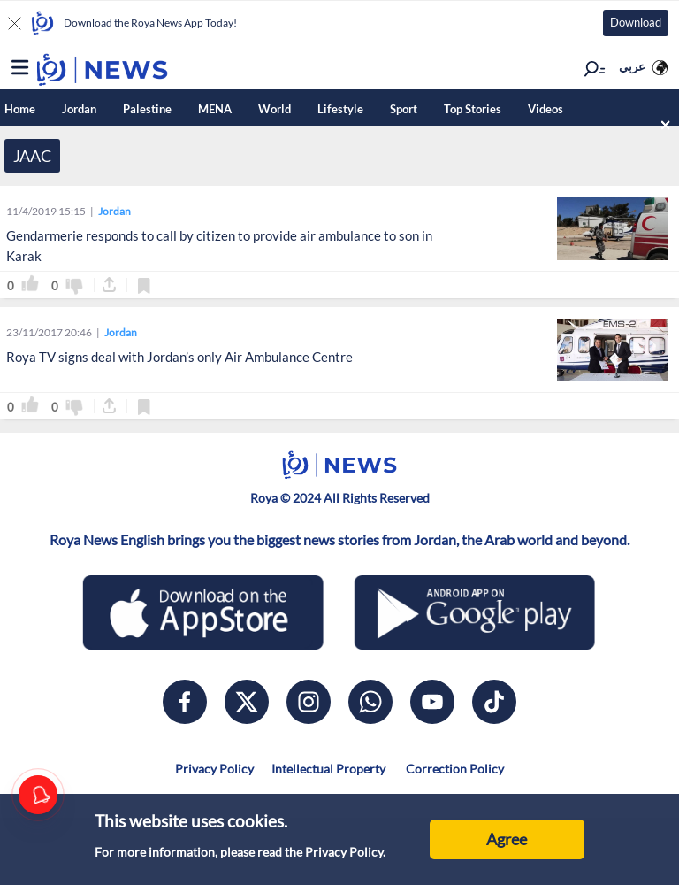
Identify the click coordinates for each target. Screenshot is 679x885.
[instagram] (308, 702)
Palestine (147, 109)
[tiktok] (494, 702)
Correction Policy (453, 768)
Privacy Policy (344, 851)
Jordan (79, 109)
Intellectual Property (328, 768)
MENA (215, 109)
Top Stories (472, 109)
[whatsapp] (370, 702)
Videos (545, 109)
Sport (403, 109)
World (274, 109)
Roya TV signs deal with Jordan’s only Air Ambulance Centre (179, 357)
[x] (247, 702)
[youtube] (432, 702)
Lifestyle (340, 109)
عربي (632, 66)
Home (19, 109)
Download (635, 22)
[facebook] (185, 702)
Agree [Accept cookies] (506, 839)
